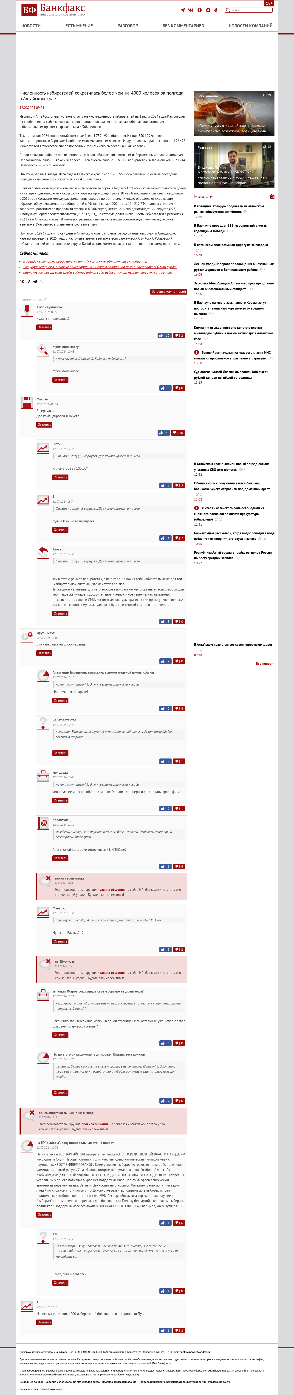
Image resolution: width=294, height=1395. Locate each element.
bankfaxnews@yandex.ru (195, 1352)
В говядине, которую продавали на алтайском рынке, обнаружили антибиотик (85, 261)
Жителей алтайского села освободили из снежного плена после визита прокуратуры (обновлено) (229, 513)
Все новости (265, 663)
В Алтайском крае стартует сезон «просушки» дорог (233, 644)
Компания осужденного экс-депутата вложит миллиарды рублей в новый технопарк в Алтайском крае (233, 333)
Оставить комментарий (169, 291)
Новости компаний (251, 26)
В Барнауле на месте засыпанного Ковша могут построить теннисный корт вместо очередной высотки (230, 308)
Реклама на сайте (219, 1382)
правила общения (111, 889)
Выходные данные (31, 1382)
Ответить (44, 327)
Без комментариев (183, 26)
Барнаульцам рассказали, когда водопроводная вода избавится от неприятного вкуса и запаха (97, 272)
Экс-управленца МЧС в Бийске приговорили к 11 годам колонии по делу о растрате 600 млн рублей (100, 266)
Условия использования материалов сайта (73, 1382)
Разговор (128, 26)
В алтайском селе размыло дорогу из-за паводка (231, 245)
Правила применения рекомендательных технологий (172, 1382)
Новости (31, 26)
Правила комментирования (119, 1382)
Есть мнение (79, 26)
